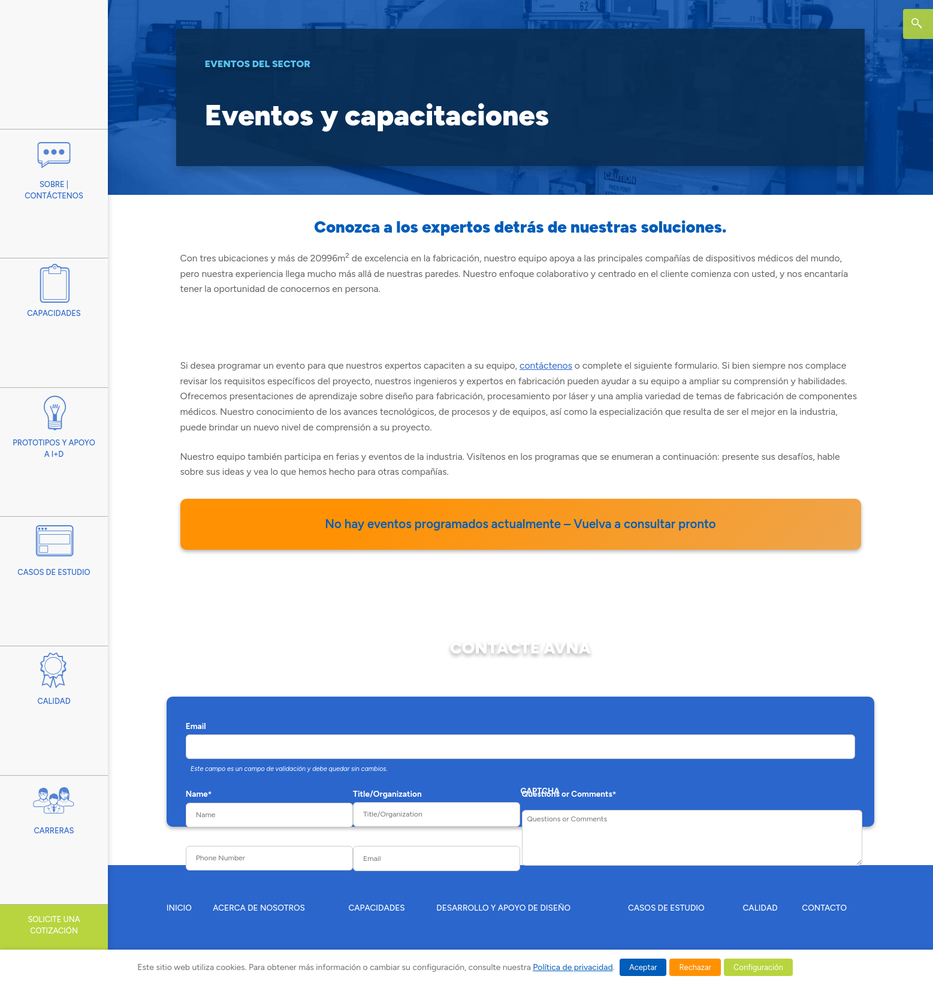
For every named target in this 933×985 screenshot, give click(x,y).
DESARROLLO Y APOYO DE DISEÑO (503, 907)
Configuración (758, 967)
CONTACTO (824, 907)
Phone (197, 837)
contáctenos (546, 365)
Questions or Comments (569, 794)
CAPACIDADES (376, 907)
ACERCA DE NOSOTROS (259, 907)
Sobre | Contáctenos (54, 164)
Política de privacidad (572, 967)
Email (196, 726)
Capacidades (54, 288)
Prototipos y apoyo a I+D (54, 423)
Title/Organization (387, 794)
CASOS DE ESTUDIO (666, 907)
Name (199, 794)
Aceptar (643, 967)
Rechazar (695, 967)
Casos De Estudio (54, 546)
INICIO (179, 907)
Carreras (54, 805)
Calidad (54, 676)
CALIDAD (760, 907)
